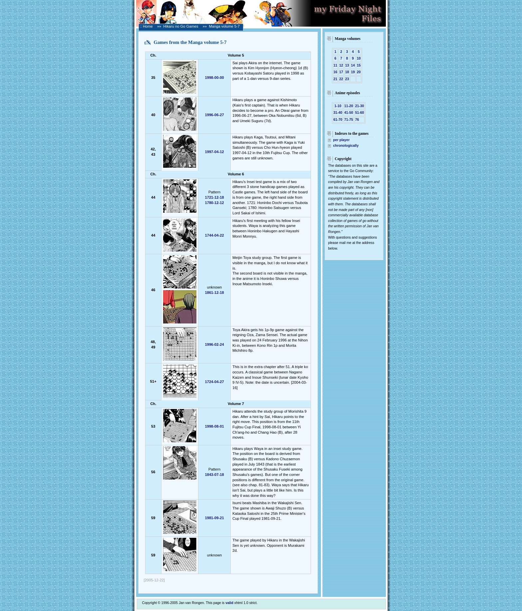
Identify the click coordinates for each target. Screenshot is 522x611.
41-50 (348, 112)
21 (336, 79)
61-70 (338, 119)
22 (341, 79)
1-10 (338, 106)
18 (347, 72)
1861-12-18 (214, 293)
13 (347, 65)
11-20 (348, 106)
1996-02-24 (214, 344)
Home (148, 26)
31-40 (338, 112)
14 (353, 65)
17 (341, 72)
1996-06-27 (214, 115)
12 (341, 65)
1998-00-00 (214, 78)
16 (336, 72)
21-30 (359, 106)
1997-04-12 (214, 152)
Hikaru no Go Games (180, 26)
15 (359, 65)
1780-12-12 (214, 203)
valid (229, 603)
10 (359, 58)
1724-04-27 (214, 382)
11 (336, 65)
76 (357, 119)
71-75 (348, 119)
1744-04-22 (214, 235)
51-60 (359, 112)
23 (347, 79)
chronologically (346, 145)
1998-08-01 (214, 426)
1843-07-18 (214, 475)
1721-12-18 (214, 197)
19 (353, 72)
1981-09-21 (214, 518)
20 (359, 72)
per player (341, 140)
